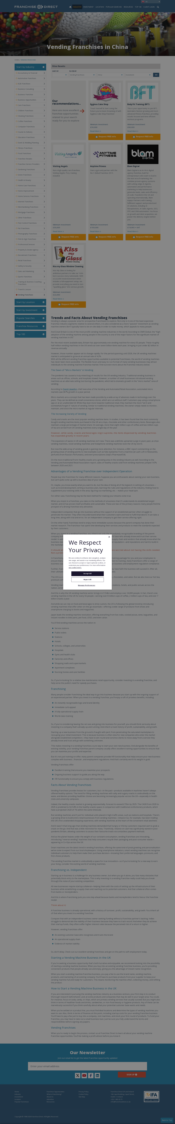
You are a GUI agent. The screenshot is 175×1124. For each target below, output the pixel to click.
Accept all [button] (87, 574)
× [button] (109, 537)
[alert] (87, 562)
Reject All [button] (87, 579)
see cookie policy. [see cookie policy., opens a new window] (75, 568)
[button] (87, 585)
